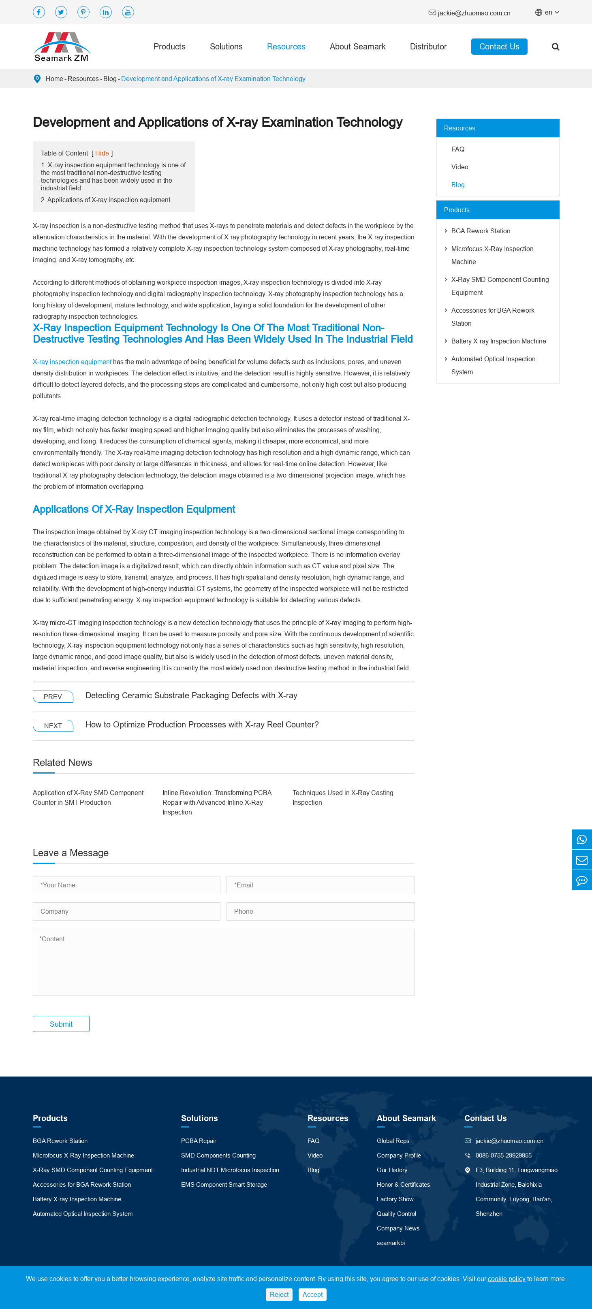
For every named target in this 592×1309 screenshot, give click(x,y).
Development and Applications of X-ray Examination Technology (213, 78)
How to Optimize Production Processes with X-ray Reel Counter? (202, 724)
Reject (279, 1294)
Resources (286, 46)
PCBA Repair (198, 1140)
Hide (102, 153)
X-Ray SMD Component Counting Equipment (500, 286)
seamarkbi (391, 1242)
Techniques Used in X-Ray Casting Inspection (343, 797)
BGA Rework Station (481, 231)
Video (459, 167)
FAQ (457, 149)
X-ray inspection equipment (72, 361)
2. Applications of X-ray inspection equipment (105, 199)
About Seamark (358, 46)
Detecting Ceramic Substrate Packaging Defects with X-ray (191, 695)
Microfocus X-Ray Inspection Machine (492, 255)
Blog (110, 78)
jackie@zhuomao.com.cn (469, 12)
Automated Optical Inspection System (493, 365)
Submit (61, 1024)
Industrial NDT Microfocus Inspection (230, 1169)
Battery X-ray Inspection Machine (498, 341)
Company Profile (399, 1155)
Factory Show (395, 1199)
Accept (313, 1294)
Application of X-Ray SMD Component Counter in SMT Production (88, 797)
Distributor (428, 46)
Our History (392, 1169)
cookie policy (507, 1278)
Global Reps (393, 1140)
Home (54, 78)
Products (170, 46)
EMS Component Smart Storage (224, 1184)
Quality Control (396, 1213)
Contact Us (499, 46)
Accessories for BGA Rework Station (492, 317)
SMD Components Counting (218, 1155)
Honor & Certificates (403, 1184)
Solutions (226, 46)
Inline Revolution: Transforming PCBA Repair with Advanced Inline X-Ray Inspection (216, 802)
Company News (398, 1228)
